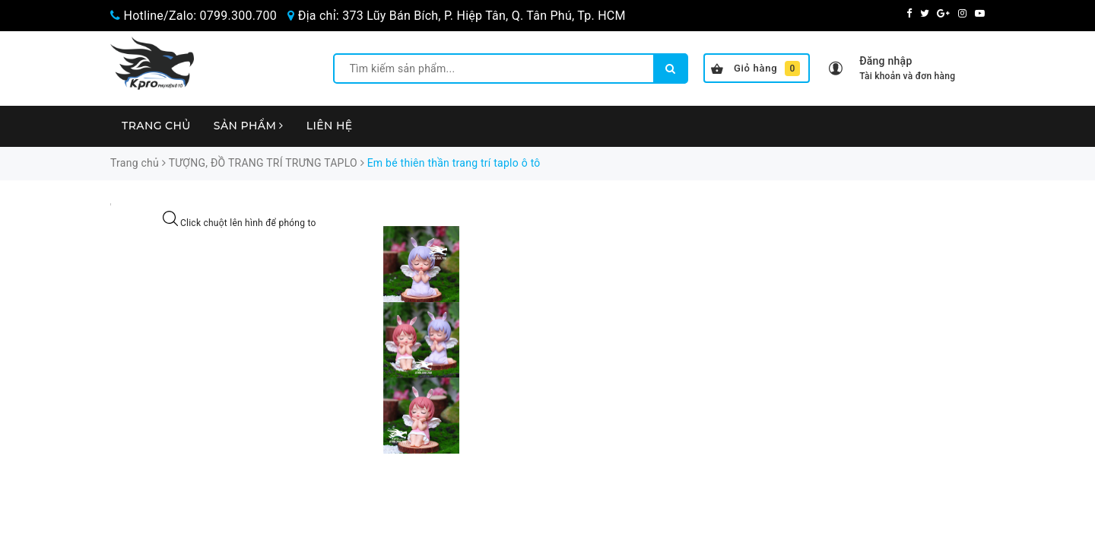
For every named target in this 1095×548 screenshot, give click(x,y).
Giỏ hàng (755, 68)
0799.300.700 (238, 15)
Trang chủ (156, 125)
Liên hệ (329, 125)
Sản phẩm (249, 125)
